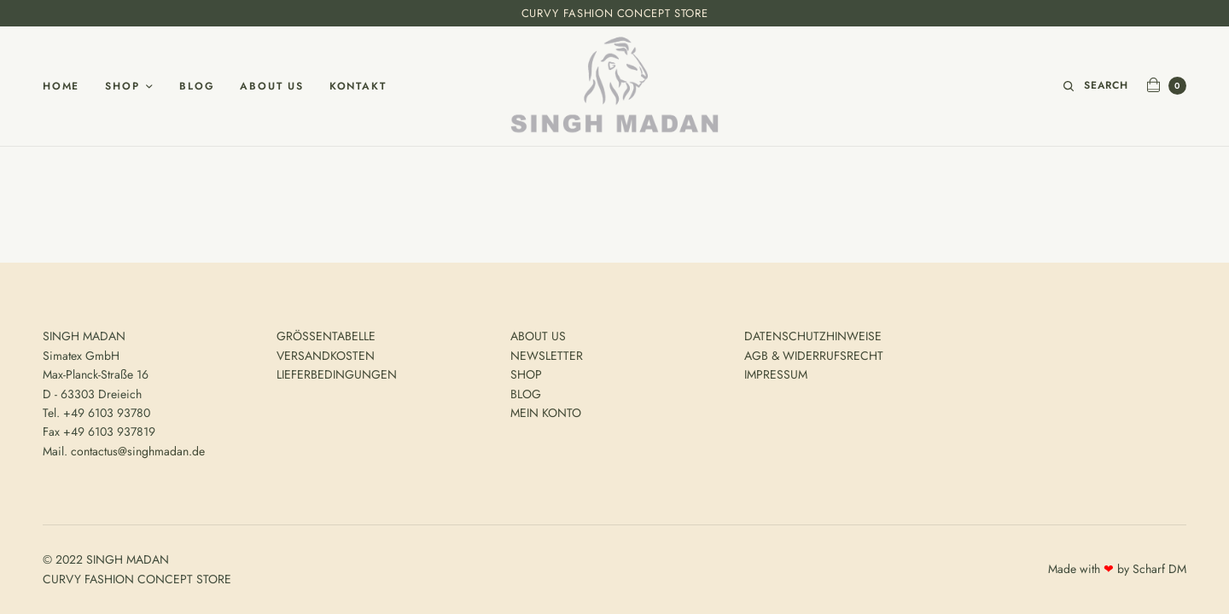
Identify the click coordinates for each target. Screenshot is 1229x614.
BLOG (525, 394)
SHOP (526, 374)
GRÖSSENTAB (314, 336)
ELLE (364, 336)
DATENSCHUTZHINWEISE (813, 336)
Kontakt (358, 86)
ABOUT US (538, 336)
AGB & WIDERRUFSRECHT (813, 355)
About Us (271, 86)
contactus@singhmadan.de (138, 451)
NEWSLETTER (546, 355)
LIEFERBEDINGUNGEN (337, 374)
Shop (122, 86)
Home (61, 86)
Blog (196, 86)
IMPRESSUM (775, 374)
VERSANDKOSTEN (326, 355)
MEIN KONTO (545, 412)
